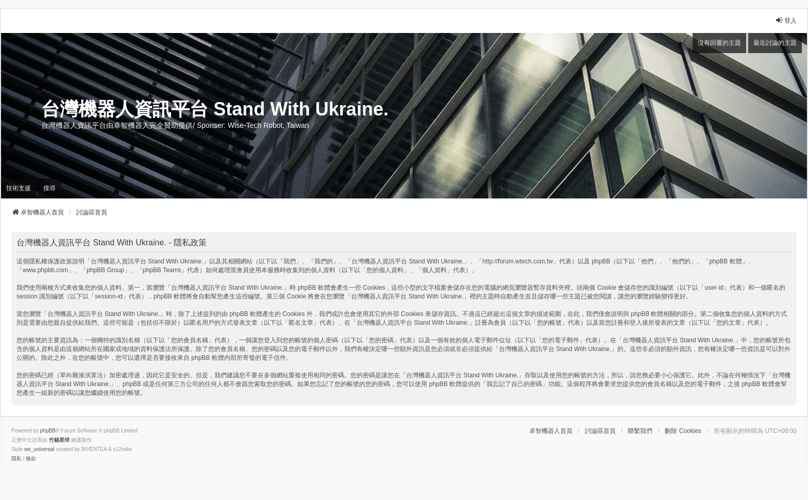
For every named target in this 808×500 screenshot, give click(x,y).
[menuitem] (16, 458)
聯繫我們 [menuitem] (640, 431)
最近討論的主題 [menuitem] (775, 42)
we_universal (39, 449)
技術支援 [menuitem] (18, 188)
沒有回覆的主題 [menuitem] (719, 42)
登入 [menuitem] (786, 20)
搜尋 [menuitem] (49, 188)
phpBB (48, 431)
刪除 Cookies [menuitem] (683, 431)
